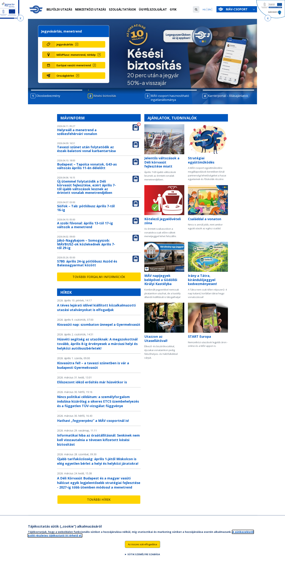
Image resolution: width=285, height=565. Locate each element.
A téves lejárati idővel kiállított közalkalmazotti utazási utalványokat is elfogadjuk (96, 307)
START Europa (199, 336)
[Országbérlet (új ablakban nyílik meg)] (80, 75)
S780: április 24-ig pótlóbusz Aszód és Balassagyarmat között (87, 263)
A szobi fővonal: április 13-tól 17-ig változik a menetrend (85, 225)
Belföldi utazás (59, 10)
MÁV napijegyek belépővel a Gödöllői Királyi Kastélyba (160, 279)
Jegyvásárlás (65, 44)
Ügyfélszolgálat (153, 10)
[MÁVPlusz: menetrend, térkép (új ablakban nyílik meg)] (80, 55)
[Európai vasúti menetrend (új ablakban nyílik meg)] (80, 65)
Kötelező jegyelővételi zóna (162, 221)
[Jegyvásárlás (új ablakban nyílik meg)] (80, 44)
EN (209, 9)
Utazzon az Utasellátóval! (155, 338)
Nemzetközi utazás (90, 10)
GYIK (173, 10)
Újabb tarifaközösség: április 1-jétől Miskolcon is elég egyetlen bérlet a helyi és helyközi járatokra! (97, 461)
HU (204, 9)
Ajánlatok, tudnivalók (172, 117)
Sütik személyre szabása (143, 556)
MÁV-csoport (237, 9)
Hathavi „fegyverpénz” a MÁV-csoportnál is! (93, 420)
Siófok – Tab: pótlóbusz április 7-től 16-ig (86, 208)
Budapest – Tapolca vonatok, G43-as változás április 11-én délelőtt (87, 166)
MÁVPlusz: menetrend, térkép (76, 54)
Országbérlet (65, 75)
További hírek (99, 500)
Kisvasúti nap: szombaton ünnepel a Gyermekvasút (98, 324)
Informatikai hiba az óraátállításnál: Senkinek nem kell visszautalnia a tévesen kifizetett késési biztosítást (98, 440)
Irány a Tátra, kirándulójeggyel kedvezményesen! (202, 279)
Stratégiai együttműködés (201, 160)
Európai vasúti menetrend (74, 65)
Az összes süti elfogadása (142, 546)
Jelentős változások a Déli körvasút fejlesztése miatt (161, 162)
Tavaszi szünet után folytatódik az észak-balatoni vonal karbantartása (86, 149)
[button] (196, 9)
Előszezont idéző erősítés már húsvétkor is (92, 382)
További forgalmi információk (99, 277)
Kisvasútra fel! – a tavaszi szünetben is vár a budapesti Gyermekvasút (93, 365)
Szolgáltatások (122, 10)
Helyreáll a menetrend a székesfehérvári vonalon (77, 132)
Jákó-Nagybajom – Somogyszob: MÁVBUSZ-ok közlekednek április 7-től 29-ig (86, 244)
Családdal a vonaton (204, 219)
